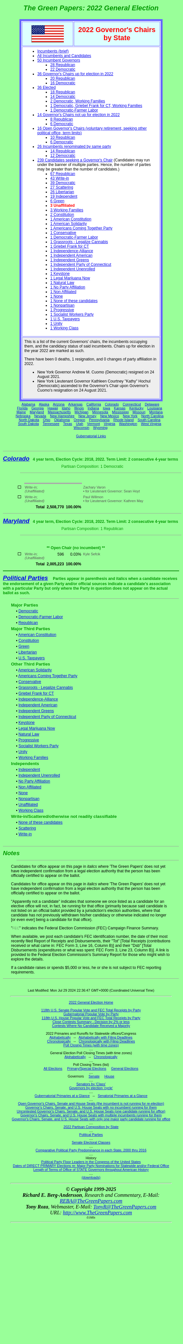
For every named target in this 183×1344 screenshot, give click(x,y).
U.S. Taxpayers (31, 658)
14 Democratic (62, 96)
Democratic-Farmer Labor (40, 617)
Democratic (28, 611)
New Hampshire (62, 416)
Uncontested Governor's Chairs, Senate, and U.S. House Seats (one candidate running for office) (91, 1111)
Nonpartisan (29, 798)
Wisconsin (81, 428)
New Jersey (87, 416)
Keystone (26, 722)
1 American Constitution (70, 219)
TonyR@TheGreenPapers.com (124, 1206)
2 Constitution (62, 214)
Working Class (30, 810)
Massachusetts (59, 412)
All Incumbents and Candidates (64, 55)
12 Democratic (62, 155)
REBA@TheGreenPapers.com (91, 1201)
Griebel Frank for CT (36, 693)
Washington (128, 424)
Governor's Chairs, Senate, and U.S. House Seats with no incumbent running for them (91, 1107)
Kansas (120, 408)
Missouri (138, 412)
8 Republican (61, 119)
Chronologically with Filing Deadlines (107, 1041)
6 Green (57, 201)
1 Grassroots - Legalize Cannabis (79, 242)
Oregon (79, 420)
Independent (29, 769)
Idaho (66, 408)
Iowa (106, 408)
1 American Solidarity (68, 223)
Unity (22, 751)
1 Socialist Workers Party (72, 314)
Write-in (25, 834)
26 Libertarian (62, 192)
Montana (156, 412)
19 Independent (63, 196)
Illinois (79, 408)
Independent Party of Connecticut (47, 716)
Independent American (37, 705)
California (93, 404)
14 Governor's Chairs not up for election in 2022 (78, 114)
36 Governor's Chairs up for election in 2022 (75, 74)
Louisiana (154, 408)
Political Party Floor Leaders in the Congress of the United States (91, 1162)
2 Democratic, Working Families (77, 101)
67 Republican (62, 173)
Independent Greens (36, 711)
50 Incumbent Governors (58, 60)
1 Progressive (62, 310)
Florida (22, 408)
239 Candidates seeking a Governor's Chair (74, 160)
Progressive (28, 740)
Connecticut (132, 404)
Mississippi (120, 412)
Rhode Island (123, 420)
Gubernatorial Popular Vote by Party (91, 1014)
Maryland (37, 412)
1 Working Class (64, 328)
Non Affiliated (29, 787)
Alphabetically (60, 1037)
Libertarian (27, 652)
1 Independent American (71, 255)
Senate (94, 1076)
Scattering (27, 828)
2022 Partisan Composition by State (91, 1127)
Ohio (47, 420)
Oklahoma (62, 420)
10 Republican (62, 137)
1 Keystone (60, 273)
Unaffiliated (28, 804)
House (109, 1076)
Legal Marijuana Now (36, 728)
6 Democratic (61, 124)
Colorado (112, 404)
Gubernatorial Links (91, 436)
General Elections (124, 1068)
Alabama (28, 404)
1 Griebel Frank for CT (69, 246)
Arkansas (75, 404)
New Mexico (109, 416)
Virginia (109, 424)
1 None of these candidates (73, 301)
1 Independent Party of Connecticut (80, 264)
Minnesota (100, 412)
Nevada (40, 416)
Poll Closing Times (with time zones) (91, 1045)
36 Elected (46, 87)
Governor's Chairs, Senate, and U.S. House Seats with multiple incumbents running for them (91, 1115)
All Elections (52, 1068)
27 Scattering (61, 187)
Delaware (152, 404)
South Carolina (149, 420)
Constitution (28, 640)
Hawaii (53, 408)
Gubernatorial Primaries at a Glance (62, 1096)
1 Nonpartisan (62, 305)
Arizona (58, 404)
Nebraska (23, 416)
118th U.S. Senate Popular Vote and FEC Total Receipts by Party (91, 1010)
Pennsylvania (99, 420)
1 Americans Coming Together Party (81, 228)
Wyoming (100, 428)
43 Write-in (59, 178)
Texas (67, 424)
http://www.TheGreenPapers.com (97, 1212)
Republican (28, 622)
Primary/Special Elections (86, 1068)
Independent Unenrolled (39, 775)
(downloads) (91, 1177)
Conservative (29, 681)
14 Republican (62, 151)
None (23, 793)
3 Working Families (66, 210)
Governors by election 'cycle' (91, 1088)
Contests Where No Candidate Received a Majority (91, 1026)
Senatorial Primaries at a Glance (122, 1096)
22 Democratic (62, 69)
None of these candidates (40, 822)
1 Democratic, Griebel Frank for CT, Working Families (96, 105)
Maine (21, 412)
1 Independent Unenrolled (72, 269)
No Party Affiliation (34, 781)
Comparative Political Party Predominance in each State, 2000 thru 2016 (91, 1150)
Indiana (93, 408)
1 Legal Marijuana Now (70, 278)
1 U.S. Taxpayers (65, 319)
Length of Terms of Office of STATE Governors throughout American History (91, 1170)
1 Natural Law (62, 282)
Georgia (37, 408)
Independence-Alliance (38, 699)
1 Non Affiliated (63, 291)
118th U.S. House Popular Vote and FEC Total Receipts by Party (91, 1018)
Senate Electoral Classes (91, 1142)
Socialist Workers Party (38, 746)
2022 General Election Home (91, 1002)
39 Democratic (62, 183)
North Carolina (152, 416)
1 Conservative (63, 232)
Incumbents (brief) (53, 51)
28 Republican (62, 65)
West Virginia (151, 424)
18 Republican (62, 92)
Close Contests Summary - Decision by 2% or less (91, 1022)
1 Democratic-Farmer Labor (74, 110)
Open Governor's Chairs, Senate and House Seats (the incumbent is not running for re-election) (91, 1103)
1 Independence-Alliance (71, 251)
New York (130, 416)
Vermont (93, 424)
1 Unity (56, 323)
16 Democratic (62, 83)
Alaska (44, 404)
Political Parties (25, 577)
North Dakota (29, 420)
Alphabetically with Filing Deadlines (105, 1037)
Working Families (33, 757)
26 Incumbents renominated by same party (74, 146)
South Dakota (28, 424)
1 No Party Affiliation (67, 287)
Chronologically (59, 1041)
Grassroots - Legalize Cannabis (45, 687)
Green (23, 646)
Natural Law (28, 734)
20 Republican (62, 78)
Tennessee (51, 424)
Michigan (81, 412)
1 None (56, 296)
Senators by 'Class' (91, 1084)
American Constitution (37, 634)
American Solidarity (34, 670)
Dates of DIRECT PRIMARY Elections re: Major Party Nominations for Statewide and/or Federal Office (91, 1166)
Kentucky (136, 408)
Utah (80, 424)
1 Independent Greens (69, 260)
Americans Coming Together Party (47, 676)
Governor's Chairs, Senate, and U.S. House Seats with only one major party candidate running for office (91, 1119)
